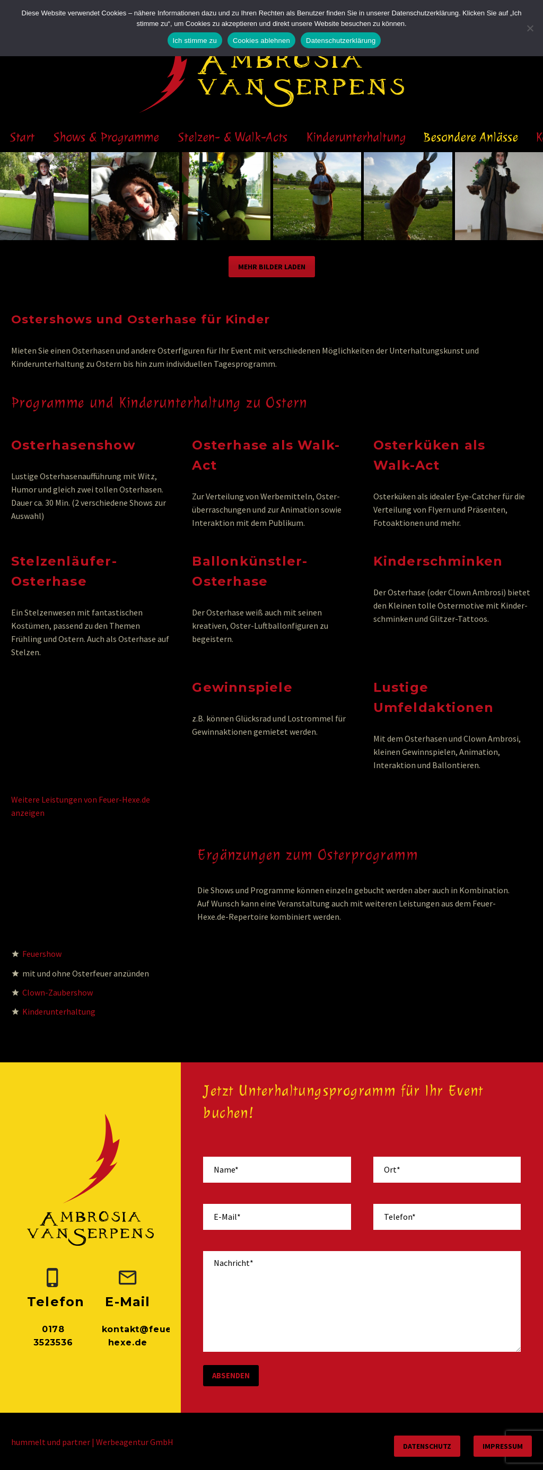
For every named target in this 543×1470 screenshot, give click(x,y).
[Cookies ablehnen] (529, 28)
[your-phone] (447, 1217)
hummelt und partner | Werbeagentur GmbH (92, 1442)
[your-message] (362, 1301)
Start (22, 137)
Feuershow (42, 953)
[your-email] (277, 1217)
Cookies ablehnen (261, 41)
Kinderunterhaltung (356, 137)
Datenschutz (427, 1446)
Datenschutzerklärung (340, 41)
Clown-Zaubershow (57, 992)
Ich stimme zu (195, 41)
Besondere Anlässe (471, 137)
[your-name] (277, 1170)
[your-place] (447, 1170)
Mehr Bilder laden (271, 266)
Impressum (503, 1446)
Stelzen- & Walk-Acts (232, 137)
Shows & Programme (106, 137)
